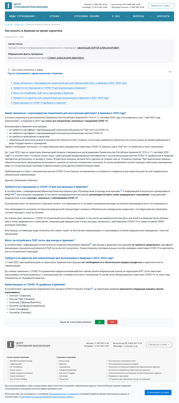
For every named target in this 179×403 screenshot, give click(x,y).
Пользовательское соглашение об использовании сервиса (135, 373)
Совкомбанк (64, 367)
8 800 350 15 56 (133, 4)
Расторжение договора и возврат (123, 364)
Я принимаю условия (158, 392)
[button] (23, 16)
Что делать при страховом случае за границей (129, 379)
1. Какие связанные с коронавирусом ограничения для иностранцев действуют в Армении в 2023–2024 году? (69, 83)
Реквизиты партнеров (118, 376)
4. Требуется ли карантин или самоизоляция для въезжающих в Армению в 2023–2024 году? (60, 98)
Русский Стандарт (67, 373)
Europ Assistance (17, 376)
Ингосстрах (64, 361)
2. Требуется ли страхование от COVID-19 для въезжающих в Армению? (48, 88)
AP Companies (16, 367)
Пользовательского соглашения (64, 394)
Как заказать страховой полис (122, 361)
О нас (116, 16)
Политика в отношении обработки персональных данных (134, 367)
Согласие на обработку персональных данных (129, 370)
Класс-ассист (16, 370)
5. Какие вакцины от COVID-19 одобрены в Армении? (39, 102)
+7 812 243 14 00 (99, 7)
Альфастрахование (67, 370)
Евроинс (63, 364)
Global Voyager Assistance (21, 373)
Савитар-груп (16, 364)
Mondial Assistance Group (21, 361)
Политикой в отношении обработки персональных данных (46, 397)
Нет (112, 322)
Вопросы (138, 16)
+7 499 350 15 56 (99, 4)
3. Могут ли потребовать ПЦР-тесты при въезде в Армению (42, 93)
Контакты (163, 16)
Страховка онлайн (86, 16)
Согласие (63, 376)
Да (99, 322)
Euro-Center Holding (18, 379)
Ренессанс (64, 379)
